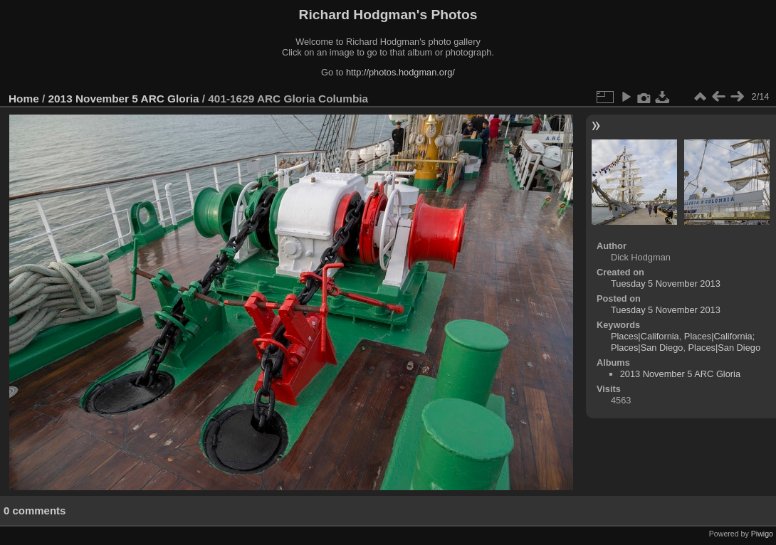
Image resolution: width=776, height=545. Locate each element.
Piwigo (762, 533)
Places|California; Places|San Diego (683, 342)
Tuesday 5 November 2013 (665, 283)
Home (24, 98)
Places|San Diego (724, 347)
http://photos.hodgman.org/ (400, 72)
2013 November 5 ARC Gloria (123, 98)
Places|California (645, 336)
